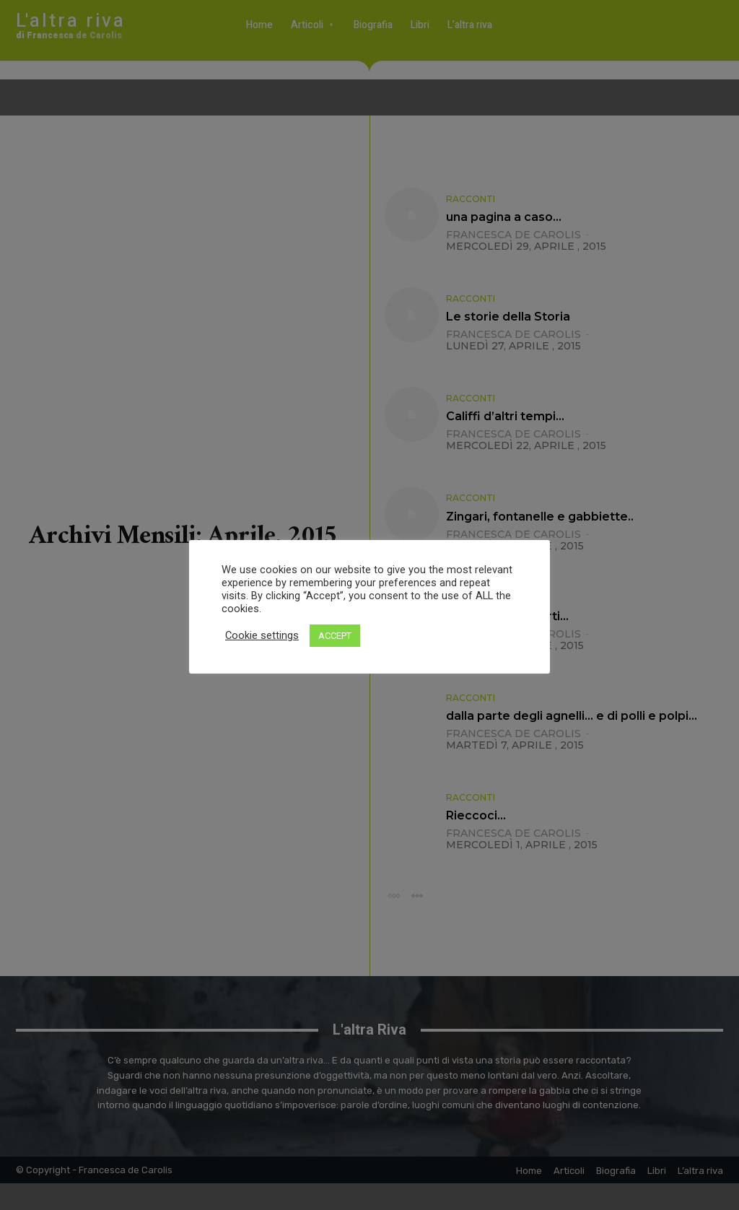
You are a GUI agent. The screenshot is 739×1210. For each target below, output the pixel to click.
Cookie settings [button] (262, 635)
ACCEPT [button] (334, 635)
